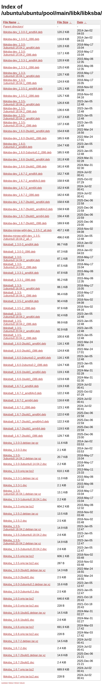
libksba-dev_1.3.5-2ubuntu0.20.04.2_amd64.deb (21, 117)
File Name (9, 22)
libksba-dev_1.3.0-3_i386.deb (21, 39)
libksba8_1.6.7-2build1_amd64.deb (24, 414)
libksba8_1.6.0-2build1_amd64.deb (24, 343)
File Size (62, 22)
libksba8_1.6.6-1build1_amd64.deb (24, 372)
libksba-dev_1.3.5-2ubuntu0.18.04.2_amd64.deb (21, 103)
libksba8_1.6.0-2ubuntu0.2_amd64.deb (27, 357)
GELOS (22, 683)
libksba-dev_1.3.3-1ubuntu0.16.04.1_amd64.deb (21, 75)
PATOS (16, 683)
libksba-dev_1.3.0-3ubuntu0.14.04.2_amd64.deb (21, 46)
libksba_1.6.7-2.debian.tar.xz (20, 641)
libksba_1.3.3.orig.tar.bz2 (18, 506)
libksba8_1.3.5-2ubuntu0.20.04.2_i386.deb (20, 337)
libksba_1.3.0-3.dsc (15, 449)
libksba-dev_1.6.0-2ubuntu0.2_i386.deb (27, 152)
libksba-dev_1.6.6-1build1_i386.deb (25, 166)
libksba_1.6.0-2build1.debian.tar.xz (24, 570)
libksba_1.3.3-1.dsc (15, 485)
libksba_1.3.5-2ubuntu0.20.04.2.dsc (25, 549)
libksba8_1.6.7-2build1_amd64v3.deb (26, 421)
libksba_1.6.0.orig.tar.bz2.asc (21, 605)
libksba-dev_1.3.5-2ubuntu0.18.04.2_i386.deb (20, 110)
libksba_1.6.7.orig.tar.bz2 (18, 669)
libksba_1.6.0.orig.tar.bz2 (18, 598)
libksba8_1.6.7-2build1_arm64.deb (24, 428)
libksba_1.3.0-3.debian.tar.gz (20, 442)
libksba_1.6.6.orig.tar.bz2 (18, 627)
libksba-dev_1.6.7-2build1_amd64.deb (26, 202)
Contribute (4, 683)
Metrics (11, 683)
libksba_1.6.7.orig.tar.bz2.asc (21, 676)
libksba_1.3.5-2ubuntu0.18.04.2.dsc (25, 534)
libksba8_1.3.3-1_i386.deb (19, 279)
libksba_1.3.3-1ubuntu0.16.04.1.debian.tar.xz (22, 492)
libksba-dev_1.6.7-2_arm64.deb (22, 187)
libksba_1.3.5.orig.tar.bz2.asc (21, 563)
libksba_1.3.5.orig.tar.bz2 (18, 556)
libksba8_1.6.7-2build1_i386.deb (23, 435)
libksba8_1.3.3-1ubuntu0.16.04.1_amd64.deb (21, 287)
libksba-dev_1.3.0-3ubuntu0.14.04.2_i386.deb (20, 53)
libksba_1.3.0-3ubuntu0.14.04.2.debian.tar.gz (22, 457)
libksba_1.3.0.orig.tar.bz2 (18, 471)
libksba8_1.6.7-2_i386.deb (19, 407)
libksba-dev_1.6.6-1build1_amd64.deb (26, 159)
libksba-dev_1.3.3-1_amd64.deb (23, 60)
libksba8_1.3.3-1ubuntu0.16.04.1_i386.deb (20, 294)
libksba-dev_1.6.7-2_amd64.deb (23, 173)
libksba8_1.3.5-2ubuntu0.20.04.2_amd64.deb (21, 330)
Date (80, 22)
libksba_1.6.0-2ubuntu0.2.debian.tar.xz (26, 584)
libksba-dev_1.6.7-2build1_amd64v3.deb (28, 209)
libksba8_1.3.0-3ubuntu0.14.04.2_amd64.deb (21, 259)
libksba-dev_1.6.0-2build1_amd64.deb (26, 131)
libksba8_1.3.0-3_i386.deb (19, 251)
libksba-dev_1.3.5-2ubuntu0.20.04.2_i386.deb (20, 124)
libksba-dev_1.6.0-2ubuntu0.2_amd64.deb (17, 145)
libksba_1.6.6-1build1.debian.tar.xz (24, 612)
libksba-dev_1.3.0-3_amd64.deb (23, 32)
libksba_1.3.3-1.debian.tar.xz (20, 478)
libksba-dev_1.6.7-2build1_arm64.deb (26, 216)
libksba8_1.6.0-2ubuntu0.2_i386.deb (25, 365)
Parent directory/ (13, 26)
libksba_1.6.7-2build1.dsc (18, 662)
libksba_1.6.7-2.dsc (15, 648)
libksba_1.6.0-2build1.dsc (18, 577)
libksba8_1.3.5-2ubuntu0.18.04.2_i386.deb (20, 322)
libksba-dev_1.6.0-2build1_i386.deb (25, 138)
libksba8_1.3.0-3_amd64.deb (21, 244)
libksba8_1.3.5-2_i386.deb (19, 308)
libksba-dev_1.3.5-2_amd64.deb (23, 88)
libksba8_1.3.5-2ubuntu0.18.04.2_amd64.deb (21, 315)
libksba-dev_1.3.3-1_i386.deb (21, 67)
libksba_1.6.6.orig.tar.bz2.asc (21, 634)
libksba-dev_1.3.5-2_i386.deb (21, 95)
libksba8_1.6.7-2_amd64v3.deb (22, 393)
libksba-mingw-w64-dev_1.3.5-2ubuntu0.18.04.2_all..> (21, 237)
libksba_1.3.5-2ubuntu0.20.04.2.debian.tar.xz (22, 542)
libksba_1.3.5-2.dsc (15, 520)
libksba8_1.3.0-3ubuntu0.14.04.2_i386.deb (20, 266)
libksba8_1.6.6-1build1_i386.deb (23, 379)
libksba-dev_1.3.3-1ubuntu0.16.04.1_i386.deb (20, 82)
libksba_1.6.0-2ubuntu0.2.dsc (21, 591)
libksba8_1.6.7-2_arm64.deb (20, 400)
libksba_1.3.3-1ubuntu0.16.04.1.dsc (25, 499)
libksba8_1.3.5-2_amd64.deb (21, 301)
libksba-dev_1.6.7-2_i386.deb (21, 194)
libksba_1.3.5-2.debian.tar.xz (20, 513)
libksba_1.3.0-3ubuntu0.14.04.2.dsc (25, 464)
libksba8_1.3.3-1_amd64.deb (21, 272)
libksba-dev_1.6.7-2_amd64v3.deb (24, 180)
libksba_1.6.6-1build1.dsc (18, 619)
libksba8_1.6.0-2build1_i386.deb (23, 350)
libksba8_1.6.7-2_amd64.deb (21, 386)
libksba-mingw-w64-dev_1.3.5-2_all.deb (27, 230)
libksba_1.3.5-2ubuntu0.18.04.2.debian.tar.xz (22, 528)
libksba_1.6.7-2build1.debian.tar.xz (24, 655)
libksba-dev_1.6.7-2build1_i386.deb (25, 223)
